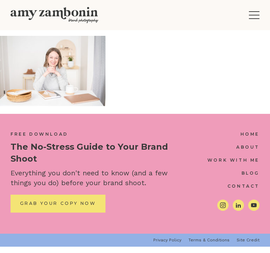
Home (249, 134)
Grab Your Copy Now (58, 203)
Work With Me (233, 160)
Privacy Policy (167, 240)
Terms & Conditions (209, 240)
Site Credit (248, 240)
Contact (243, 186)
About (247, 147)
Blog (250, 173)
